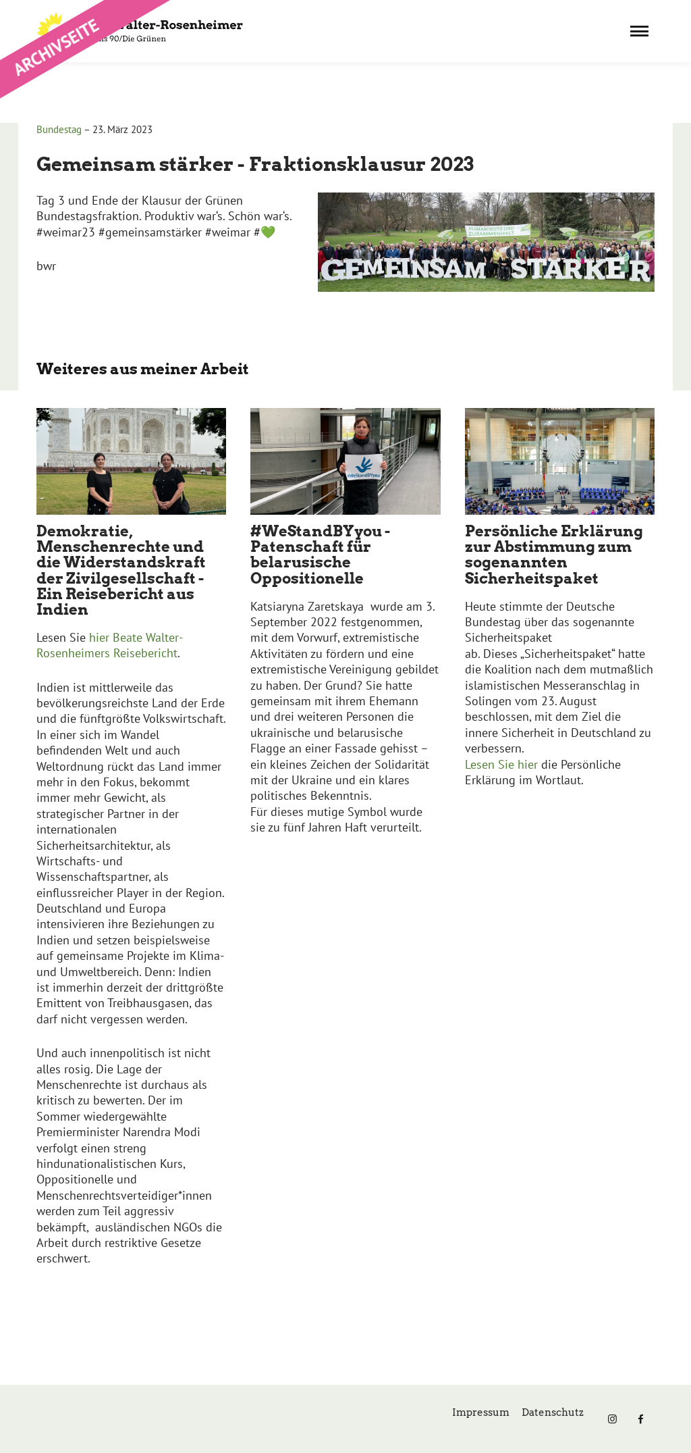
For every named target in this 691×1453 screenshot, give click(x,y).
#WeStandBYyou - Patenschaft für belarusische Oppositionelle (320, 554)
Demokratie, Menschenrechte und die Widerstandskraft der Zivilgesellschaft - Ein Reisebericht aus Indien (121, 569)
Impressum (480, 1412)
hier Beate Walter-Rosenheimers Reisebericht (109, 645)
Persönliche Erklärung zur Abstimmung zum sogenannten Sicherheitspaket (554, 554)
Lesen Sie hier (503, 764)
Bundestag (59, 129)
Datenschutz (553, 1412)
